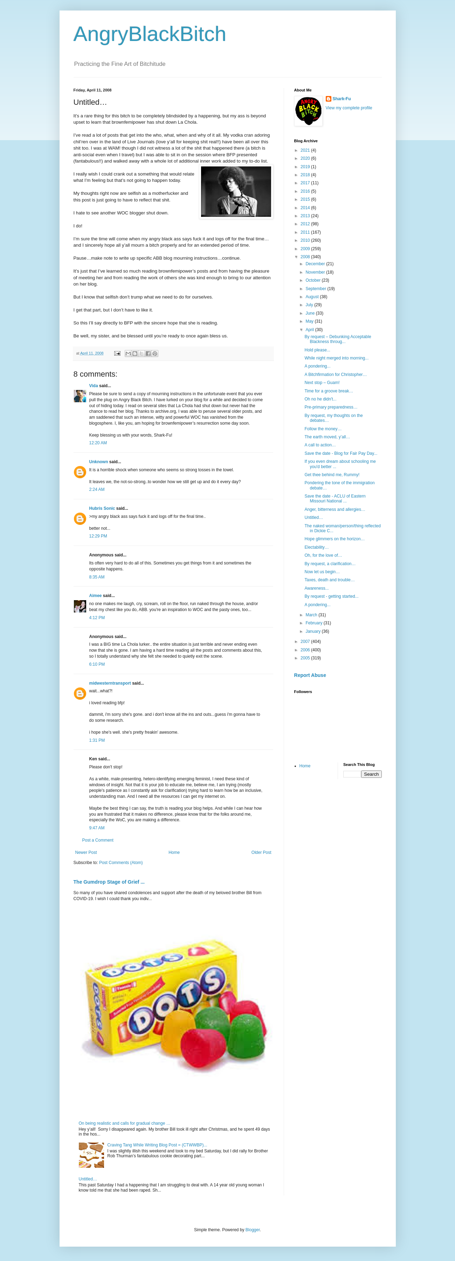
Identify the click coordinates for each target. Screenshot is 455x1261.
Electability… (316, 547)
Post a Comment (97, 840)
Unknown (98, 461)
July (309, 304)
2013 (306, 215)
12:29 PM (98, 536)
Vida (93, 385)
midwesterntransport (110, 683)
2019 (306, 166)
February (314, 623)
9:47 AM (97, 827)
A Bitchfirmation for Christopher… (335, 374)
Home (174, 852)
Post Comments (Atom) (121, 862)
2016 (306, 191)
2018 (306, 174)
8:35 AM (97, 577)
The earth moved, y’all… (327, 436)
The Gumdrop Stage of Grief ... (109, 882)
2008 (306, 256)
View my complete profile (349, 107)
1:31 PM (97, 740)
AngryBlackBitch (150, 34)
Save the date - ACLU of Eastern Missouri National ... (334, 498)
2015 (306, 199)
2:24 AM (97, 489)
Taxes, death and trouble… (329, 579)
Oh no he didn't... (320, 399)
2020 (306, 158)
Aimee (95, 595)
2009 (306, 248)
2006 (306, 649)
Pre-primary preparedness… (330, 407)
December (315, 263)
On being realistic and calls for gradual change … (125, 1123)
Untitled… (88, 1179)
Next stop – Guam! (321, 382)
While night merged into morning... (336, 358)
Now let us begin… (322, 571)
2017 (306, 182)
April (310, 329)
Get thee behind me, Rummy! (331, 474)
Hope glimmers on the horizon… (334, 538)
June (310, 313)
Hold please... (317, 350)
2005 (306, 658)
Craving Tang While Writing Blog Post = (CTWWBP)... (157, 1145)
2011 (306, 232)
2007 (306, 641)
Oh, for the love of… (323, 555)
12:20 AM (98, 442)
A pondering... (317, 366)
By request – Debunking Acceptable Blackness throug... (337, 339)
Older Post (261, 852)
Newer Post (86, 852)
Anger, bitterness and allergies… (334, 509)
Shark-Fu (342, 98)
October (313, 280)
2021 (306, 150)
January (313, 631)
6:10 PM (97, 664)
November (315, 272)
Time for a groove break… (328, 391)
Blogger (253, 1229)
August (312, 296)
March (311, 614)
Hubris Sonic (102, 508)
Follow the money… (323, 428)
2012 (306, 223)
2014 (306, 207)
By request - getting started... (331, 596)
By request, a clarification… (330, 563)
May (310, 321)
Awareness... (316, 588)
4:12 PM (97, 617)
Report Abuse (310, 675)
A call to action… (320, 445)
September (316, 288)
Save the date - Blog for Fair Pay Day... (340, 453)
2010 (306, 240)
